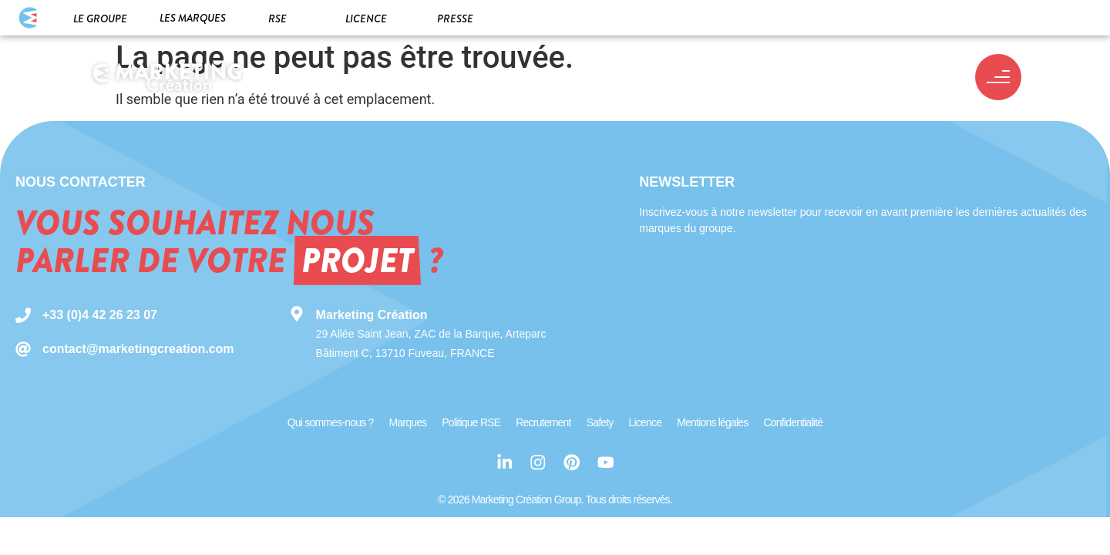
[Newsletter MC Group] (859, 313)
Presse (455, 18)
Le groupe (100, 18)
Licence (366, 18)
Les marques (193, 17)
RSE (277, 18)
